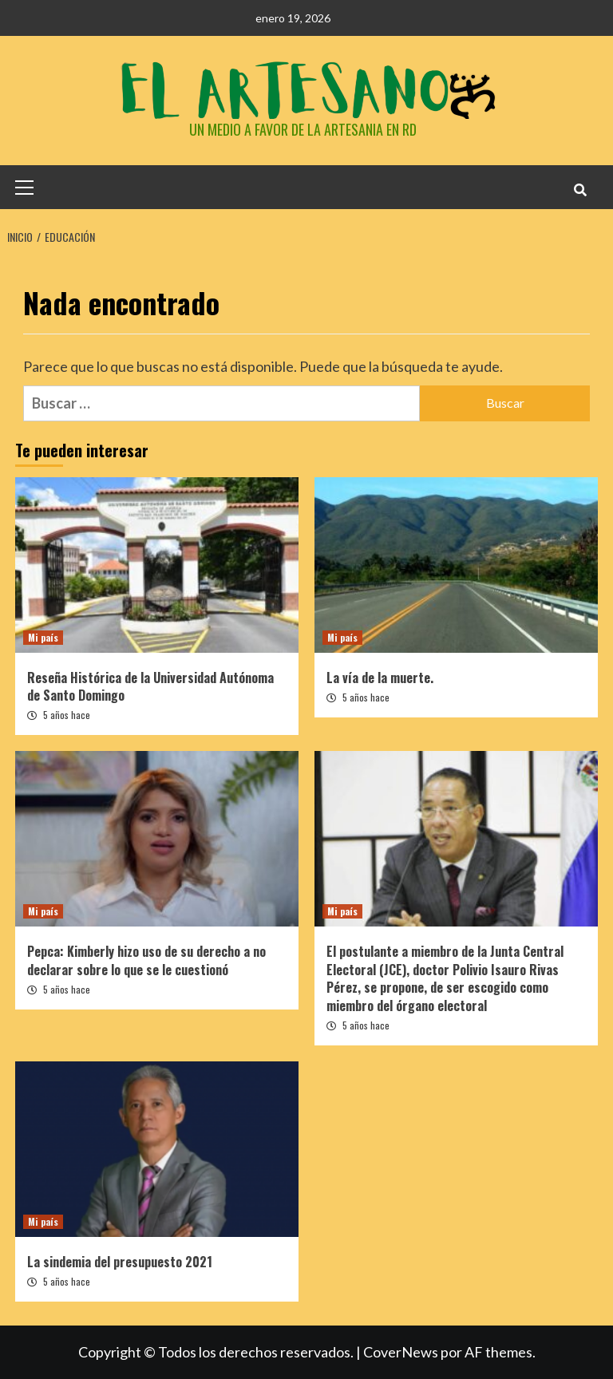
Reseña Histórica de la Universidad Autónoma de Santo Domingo (150, 686)
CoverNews (400, 1352)
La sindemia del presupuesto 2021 (119, 1261)
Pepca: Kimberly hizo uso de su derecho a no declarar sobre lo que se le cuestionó (146, 960)
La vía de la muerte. (379, 677)
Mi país (43, 637)
